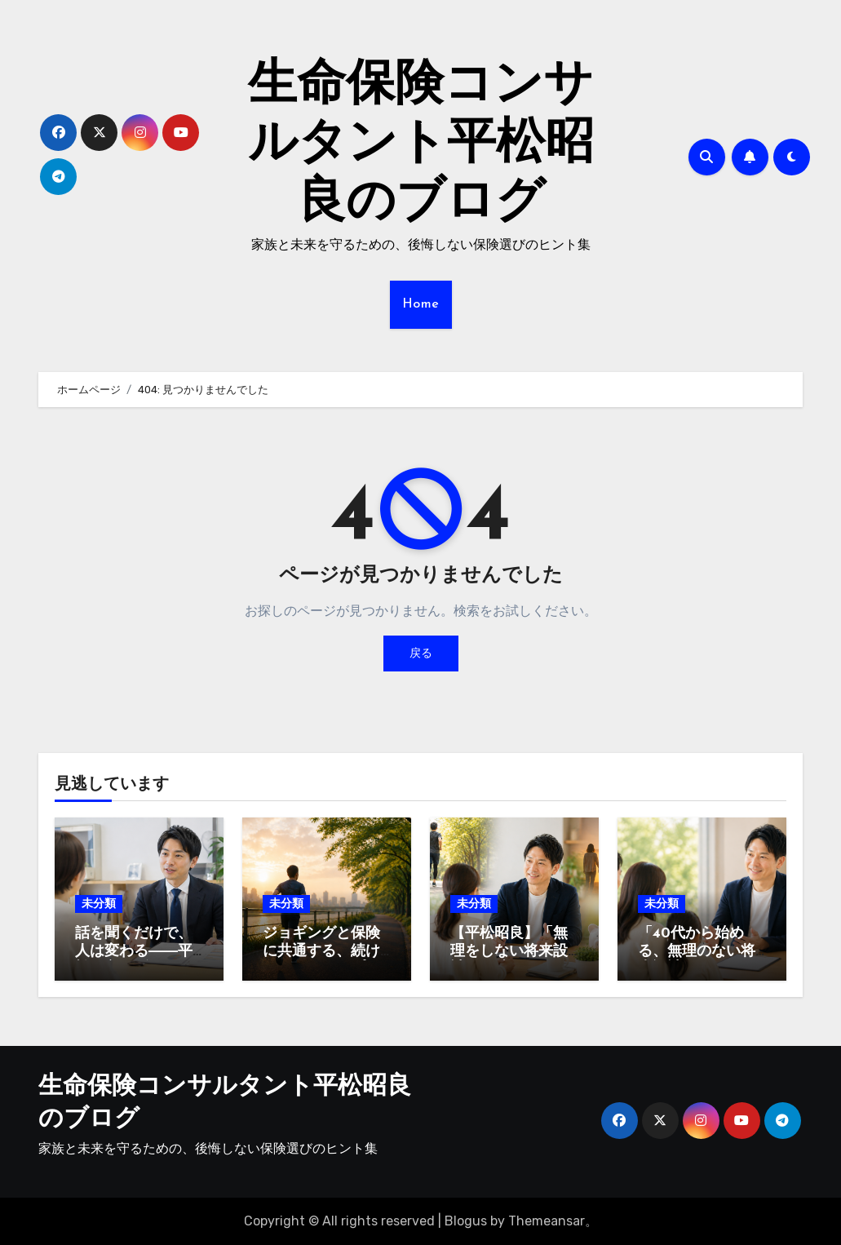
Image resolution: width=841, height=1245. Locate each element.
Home (421, 304)
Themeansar (546, 1221)
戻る (420, 653)
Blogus (466, 1221)
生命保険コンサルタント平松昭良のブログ (421, 145)
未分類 (99, 903)
